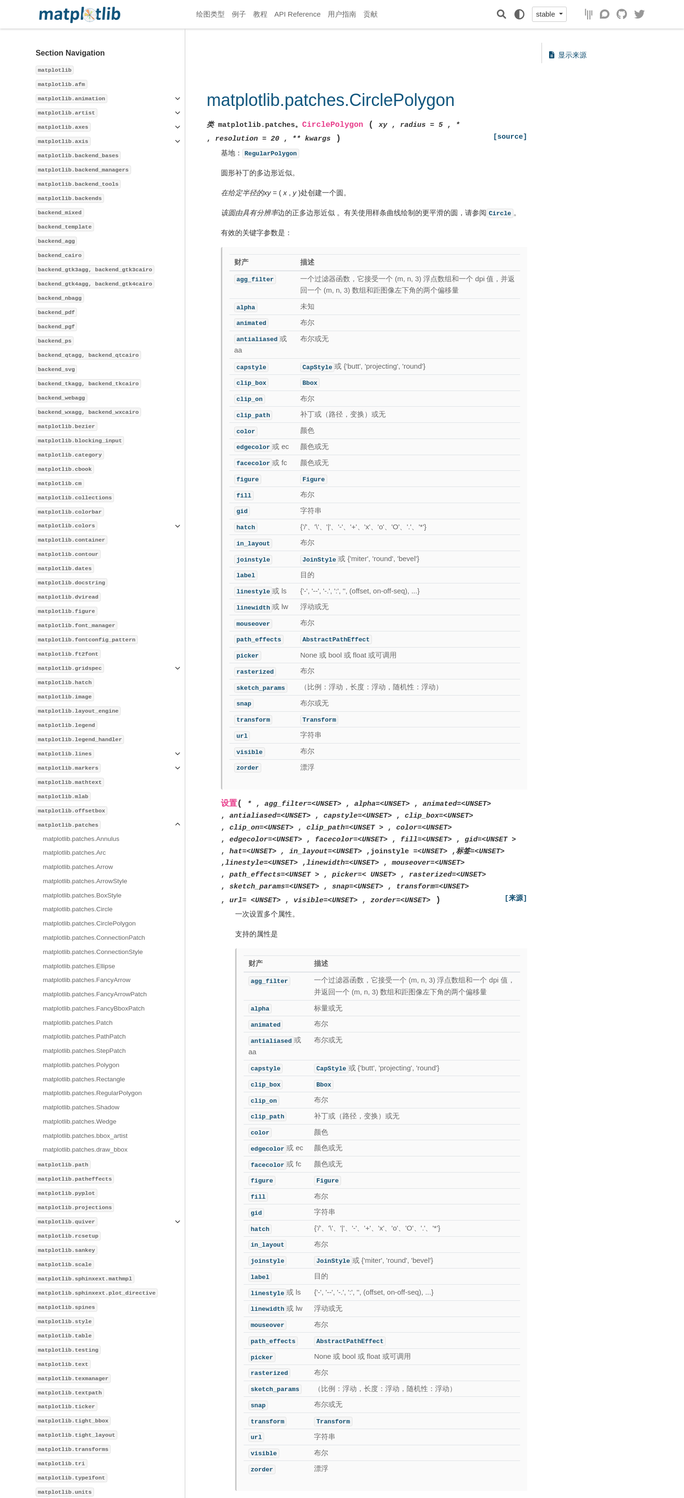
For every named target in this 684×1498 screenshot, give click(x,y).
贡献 (370, 14)
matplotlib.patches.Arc (74, 852)
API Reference (298, 14)
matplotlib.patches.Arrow (78, 866)
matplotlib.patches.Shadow (81, 1107)
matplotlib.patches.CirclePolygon (89, 923)
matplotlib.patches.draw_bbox (85, 1149)
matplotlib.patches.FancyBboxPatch (94, 1008)
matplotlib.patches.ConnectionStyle (93, 951)
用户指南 (342, 14)
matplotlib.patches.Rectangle (84, 1079)
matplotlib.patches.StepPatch (84, 1050)
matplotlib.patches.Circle (78, 909)
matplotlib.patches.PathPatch (84, 1036)
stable (546, 14)
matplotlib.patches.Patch (78, 1022)
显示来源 (568, 55)
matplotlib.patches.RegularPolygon (92, 1093)
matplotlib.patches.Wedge (79, 1121)
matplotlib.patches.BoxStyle (82, 895)
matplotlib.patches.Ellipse (79, 966)
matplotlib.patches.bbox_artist (85, 1135)
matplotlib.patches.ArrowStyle (85, 881)
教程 (260, 14)
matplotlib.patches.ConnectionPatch (94, 937)
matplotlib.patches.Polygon (81, 1065)
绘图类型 (210, 14)
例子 (239, 14)
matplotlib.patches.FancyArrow (87, 979)
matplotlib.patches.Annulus (81, 838)
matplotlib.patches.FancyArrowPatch (95, 994)
